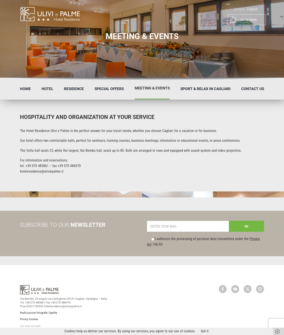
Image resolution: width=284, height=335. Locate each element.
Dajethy (53, 312)
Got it (205, 331)
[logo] (50, 8)
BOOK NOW (243, 20)
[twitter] (248, 289)
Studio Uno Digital (32, 326)
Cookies (33, 319)
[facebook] (223, 289)
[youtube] (235, 289)
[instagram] (260, 289)
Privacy (24, 319)
